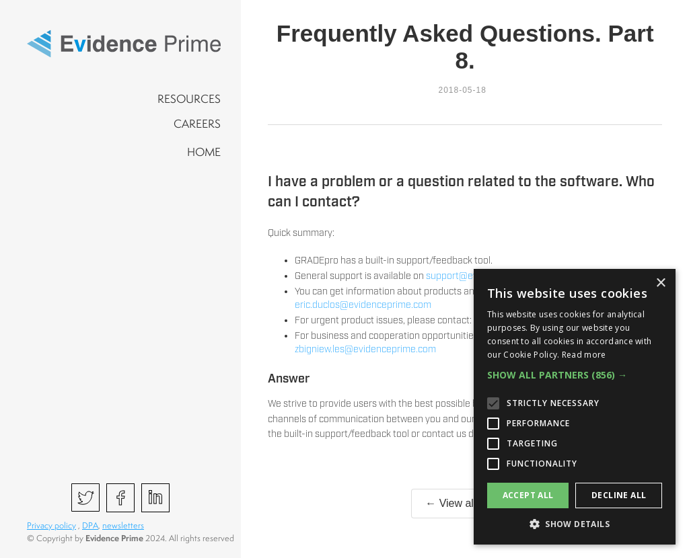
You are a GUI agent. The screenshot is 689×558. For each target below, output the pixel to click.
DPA (90, 525)
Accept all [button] (528, 495)
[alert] (575, 407)
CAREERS (197, 123)
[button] (574, 375)
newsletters (123, 525)
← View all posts (465, 503)
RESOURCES (189, 98)
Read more (584, 354)
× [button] (660, 283)
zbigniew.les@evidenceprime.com (365, 350)
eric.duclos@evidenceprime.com (363, 305)
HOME (204, 152)
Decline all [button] (618, 495)
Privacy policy (51, 525)
